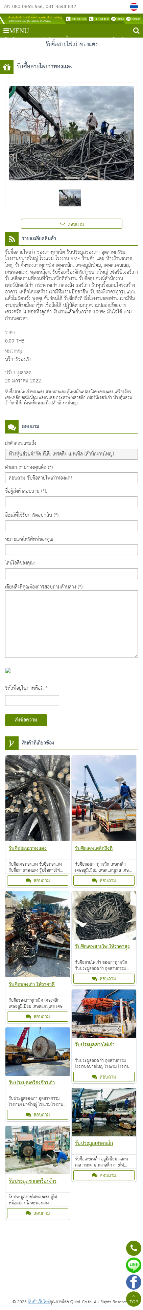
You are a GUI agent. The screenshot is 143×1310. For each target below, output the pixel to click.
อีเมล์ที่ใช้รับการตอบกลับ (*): (32, 515)
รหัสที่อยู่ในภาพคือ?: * (26, 688)
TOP (133, 1299)
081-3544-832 (61, 6)
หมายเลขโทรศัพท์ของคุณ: (29, 539)
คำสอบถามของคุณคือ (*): (29, 467)
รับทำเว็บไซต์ (39, 1302)
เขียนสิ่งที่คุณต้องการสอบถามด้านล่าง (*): (44, 587)
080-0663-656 (27, 6)
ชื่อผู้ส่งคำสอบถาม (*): (26, 491)
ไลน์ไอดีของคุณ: (20, 563)
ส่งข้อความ (26, 720)
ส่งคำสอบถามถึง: (21, 443)
